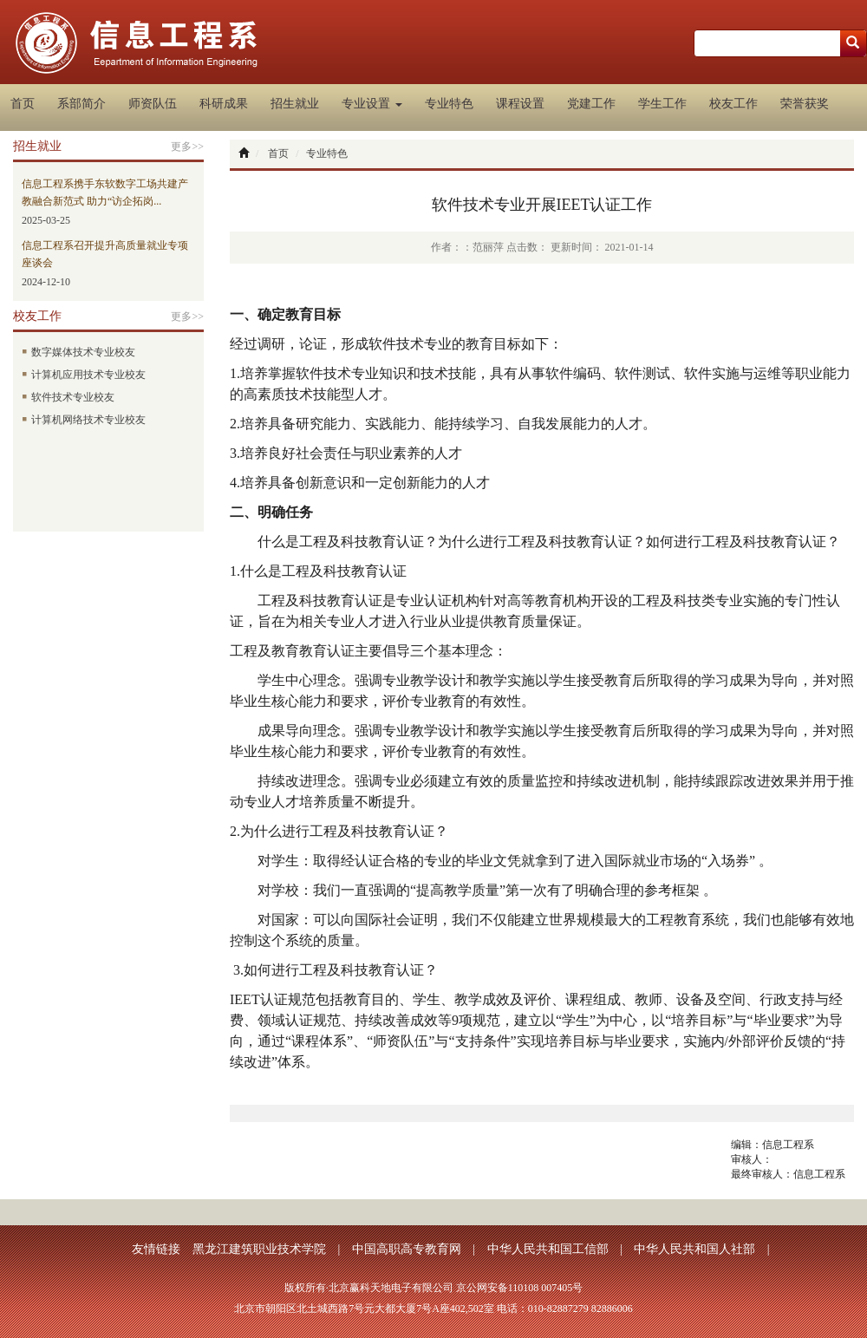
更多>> (187, 146)
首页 (22, 103)
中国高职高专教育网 (406, 1249)
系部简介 (81, 103)
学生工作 (662, 103)
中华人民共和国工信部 (548, 1249)
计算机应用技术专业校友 (84, 375)
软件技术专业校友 (68, 397)
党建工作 (591, 103)
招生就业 (295, 103)
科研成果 (223, 103)
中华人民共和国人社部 (694, 1249)
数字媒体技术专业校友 (78, 352)
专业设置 (372, 103)
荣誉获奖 (804, 103)
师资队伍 (152, 103)
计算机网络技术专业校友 (84, 420)
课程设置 (520, 103)
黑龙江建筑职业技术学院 (259, 1249)
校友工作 (733, 103)
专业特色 (449, 103)
